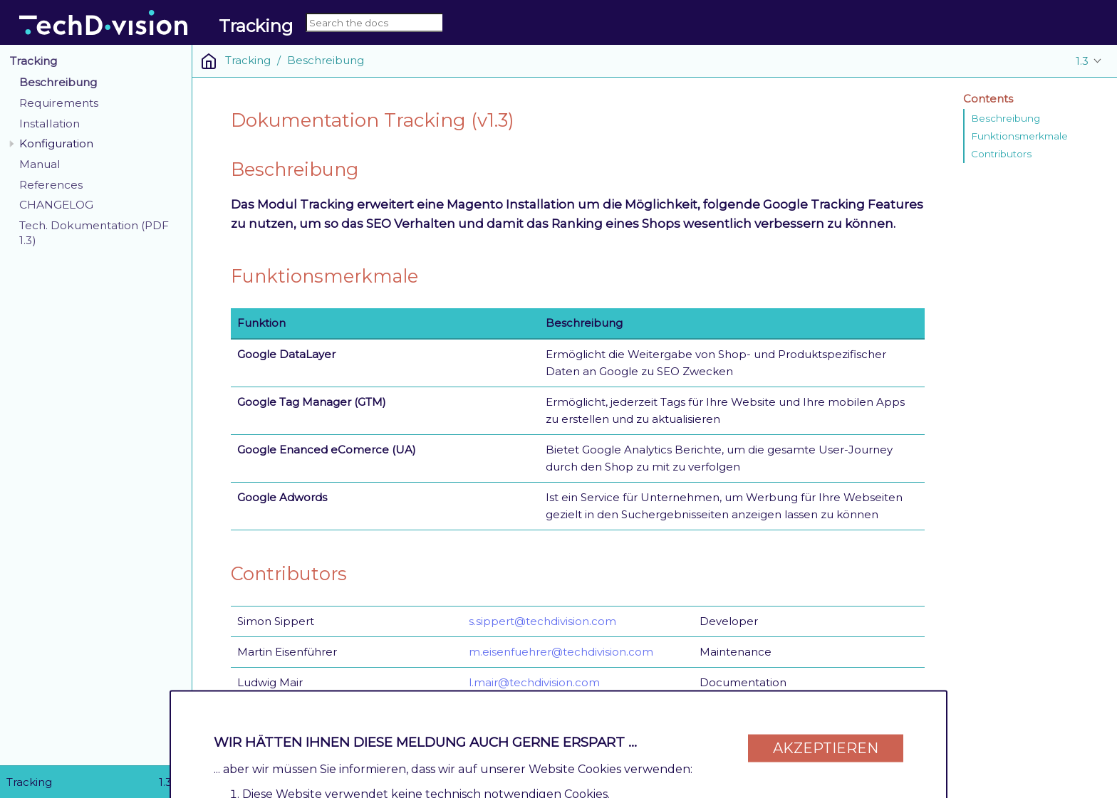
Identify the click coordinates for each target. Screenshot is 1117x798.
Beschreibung (58, 82)
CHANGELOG (56, 204)
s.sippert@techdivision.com (542, 621)
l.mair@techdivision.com (534, 682)
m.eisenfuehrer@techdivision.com (561, 651)
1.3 (1082, 61)
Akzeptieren (825, 742)
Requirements (58, 103)
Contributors (1001, 153)
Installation (49, 123)
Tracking (33, 61)
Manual (40, 164)
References (51, 184)
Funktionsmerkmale (1019, 136)
